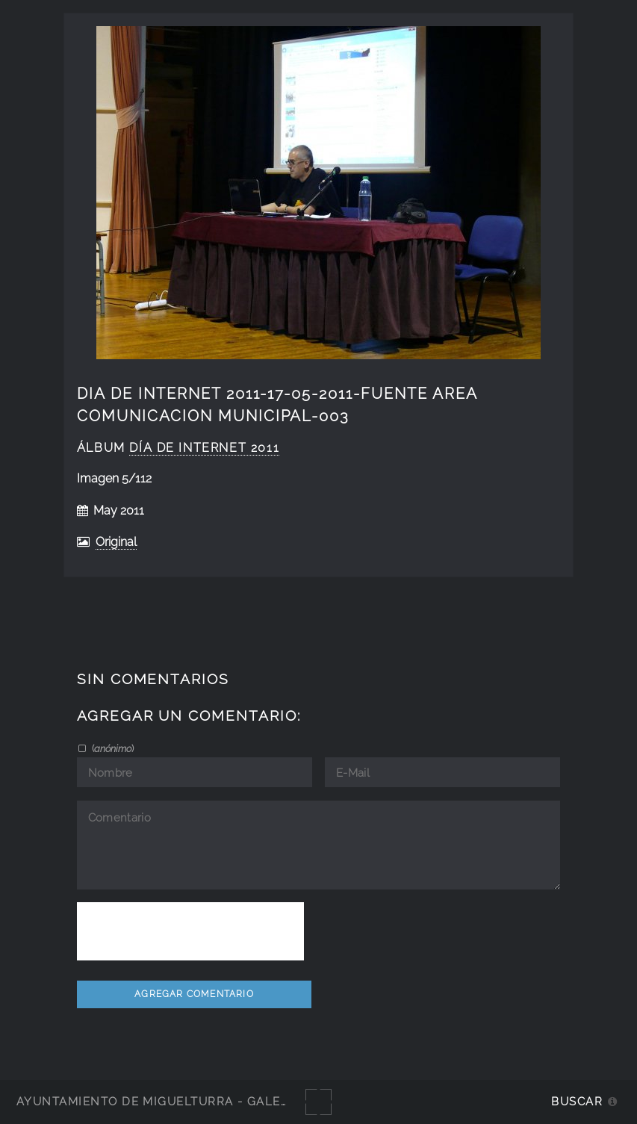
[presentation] (190, 931)
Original (116, 542)
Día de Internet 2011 (204, 448)
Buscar (577, 1101)
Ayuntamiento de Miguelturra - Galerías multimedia (204, 1101)
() (112, 748)
